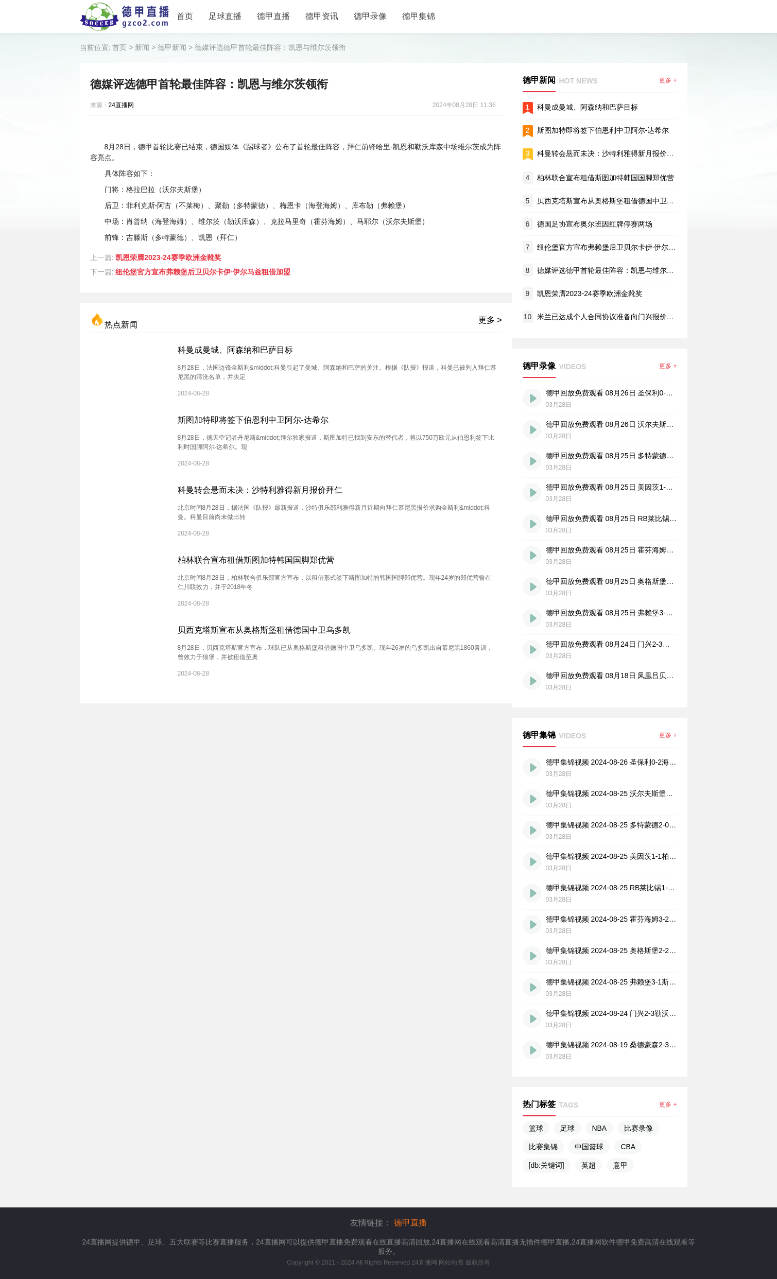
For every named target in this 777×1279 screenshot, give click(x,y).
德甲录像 (370, 16)
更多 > (490, 320)
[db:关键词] (546, 1165)
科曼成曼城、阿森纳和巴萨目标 (235, 349)
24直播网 (121, 105)
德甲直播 (273, 16)
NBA (599, 1128)
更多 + (668, 80)
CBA (627, 1147)
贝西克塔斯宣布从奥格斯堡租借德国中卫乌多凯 (264, 630)
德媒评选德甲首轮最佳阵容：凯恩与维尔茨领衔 (270, 47)
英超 (588, 1165)
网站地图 (451, 1262)
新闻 (142, 47)
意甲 (620, 1165)
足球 (567, 1128)
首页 (185, 16)
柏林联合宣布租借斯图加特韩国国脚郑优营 (256, 560)
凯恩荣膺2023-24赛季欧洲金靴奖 (168, 257)
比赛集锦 (543, 1147)
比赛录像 (638, 1128)
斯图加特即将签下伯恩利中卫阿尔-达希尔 (253, 420)
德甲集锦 (418, 16)
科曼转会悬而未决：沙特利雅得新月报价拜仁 (260, 490)
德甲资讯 (321, 16)
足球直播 (225, 16)
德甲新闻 (172, 47)
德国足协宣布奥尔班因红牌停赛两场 (594, 224)
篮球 (536, 1128)
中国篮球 (589, 1147)
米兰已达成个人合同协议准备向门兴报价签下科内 (616, 317)
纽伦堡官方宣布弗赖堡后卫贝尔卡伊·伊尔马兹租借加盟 (202, 272)
